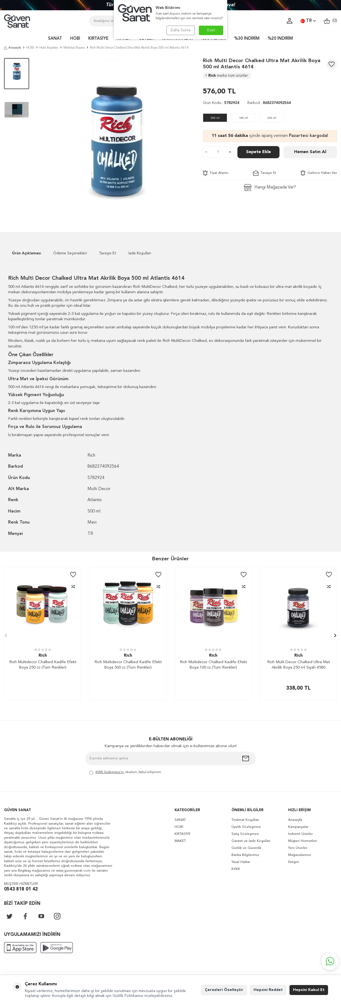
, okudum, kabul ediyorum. (125, 773)
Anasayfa (12, 48)
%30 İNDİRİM (247, 39)
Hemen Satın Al (310, 152)
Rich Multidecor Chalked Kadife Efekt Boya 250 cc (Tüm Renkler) (42, 665)
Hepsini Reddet (268, 990)
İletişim (293, 862)
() (330, 21)
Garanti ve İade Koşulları (250, 841)
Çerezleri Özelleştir (224, 990)
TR (308, 21)
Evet (211, 30)
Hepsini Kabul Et (309, 990)
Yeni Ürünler (297, 848)
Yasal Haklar (240, 862)
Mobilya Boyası (74, 47)
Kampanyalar (298, 827)
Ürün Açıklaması (26, 253)
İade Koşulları (139, 253)
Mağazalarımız (299, 855)
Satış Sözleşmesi (245, 834)
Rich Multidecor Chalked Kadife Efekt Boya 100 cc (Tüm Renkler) (213, 665)
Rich (227, 75)
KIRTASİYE (98, 39)
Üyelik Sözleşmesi (246, 827)
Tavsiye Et (264, 173)
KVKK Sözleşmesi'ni (110, 772)
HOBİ (75, 39)
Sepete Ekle (258, 152)
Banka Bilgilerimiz (245, 855)
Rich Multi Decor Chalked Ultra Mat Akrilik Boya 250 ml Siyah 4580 (298, 665)
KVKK (235, 869)
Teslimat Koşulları (245, 820)
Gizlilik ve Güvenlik (246, 848)
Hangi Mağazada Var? (270, 187)
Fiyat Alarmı (215, 173)
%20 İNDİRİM (280, 39)
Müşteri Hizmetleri (302, 841)
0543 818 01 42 (21, 889)
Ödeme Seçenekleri (70, 253)
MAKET (180, 841)
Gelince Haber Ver (319, 173)
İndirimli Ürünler (300, 834)
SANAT (55, 39)
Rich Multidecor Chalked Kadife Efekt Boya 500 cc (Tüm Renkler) (128, 665)
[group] (116, 137)
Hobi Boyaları (48, 47)
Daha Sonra (180, 30)
